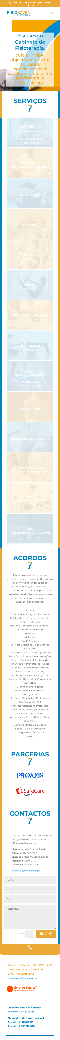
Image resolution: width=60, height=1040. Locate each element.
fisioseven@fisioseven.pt (26, 870)
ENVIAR (46, 934)
